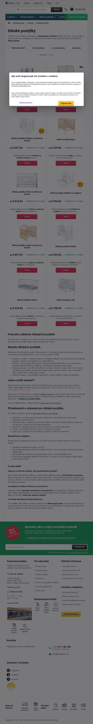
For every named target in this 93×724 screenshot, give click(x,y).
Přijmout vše (66, 103)
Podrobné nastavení (25, 102)
